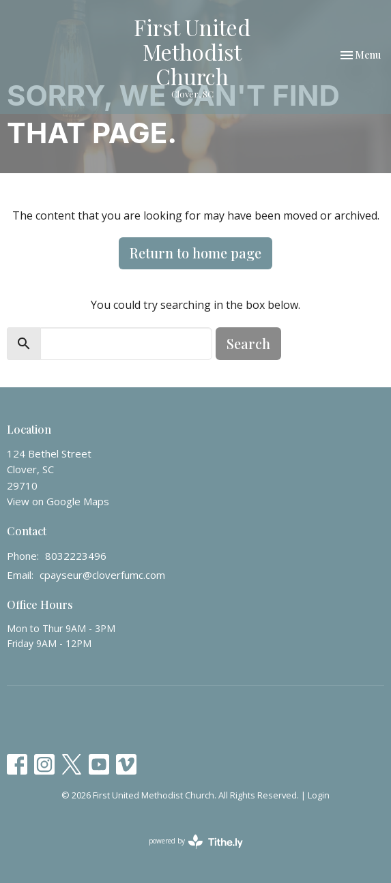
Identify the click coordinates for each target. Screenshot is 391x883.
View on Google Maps (58, 501)
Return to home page (195, 252)
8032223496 (75, 556)
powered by (196, 841)
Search (248, 343)
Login (319, 795)
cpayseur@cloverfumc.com (102, 575)
